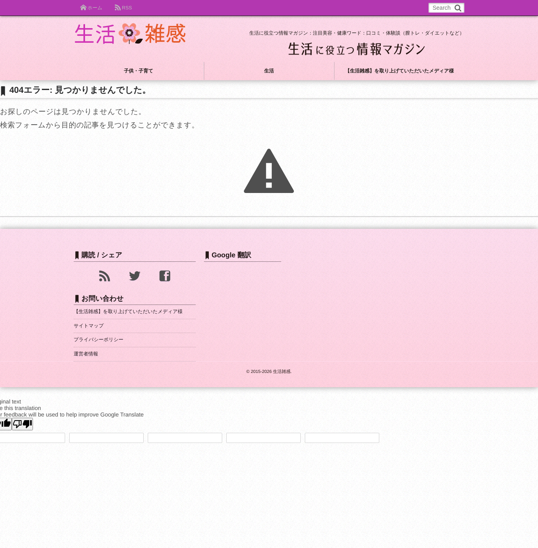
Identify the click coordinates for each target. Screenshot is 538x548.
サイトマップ (89, 326)
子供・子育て (138, 71)
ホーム (95, 8)
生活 (269, 71)
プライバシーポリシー (98, 339)
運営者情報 (86, 354)
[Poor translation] (22, 424)
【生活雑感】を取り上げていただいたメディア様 (399, 71)
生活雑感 (282, 371)
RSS (127, 8)
